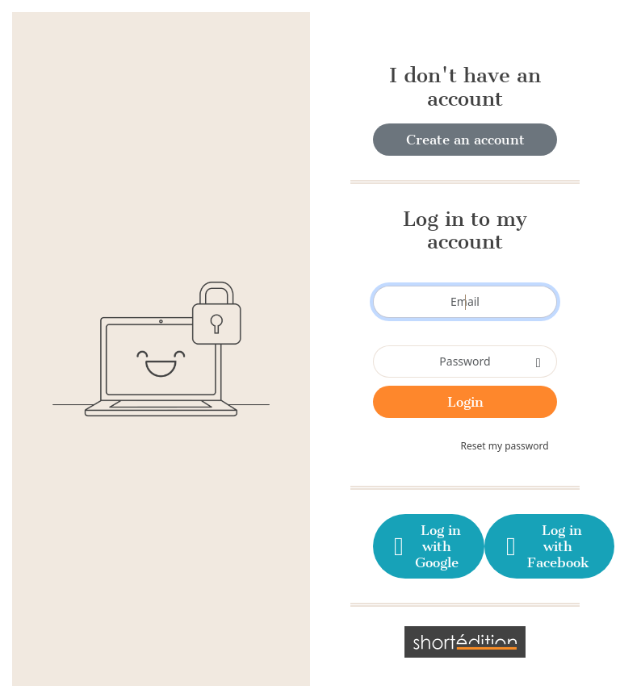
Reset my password (505, 446)
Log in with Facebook (545, 546)
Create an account (465, 140)
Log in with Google (425, 546)
